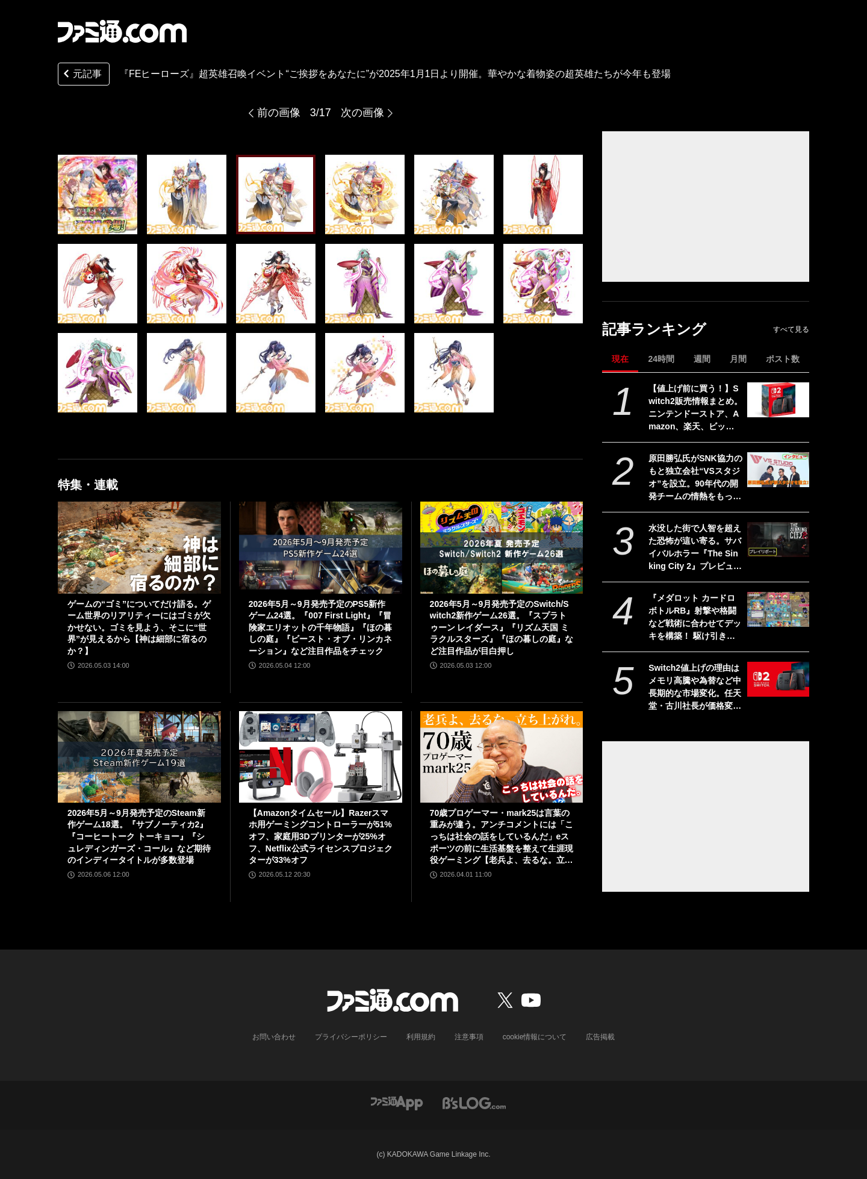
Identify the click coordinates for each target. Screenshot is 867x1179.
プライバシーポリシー (351, 1037)
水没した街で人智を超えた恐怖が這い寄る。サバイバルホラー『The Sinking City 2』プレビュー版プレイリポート (695, 548)
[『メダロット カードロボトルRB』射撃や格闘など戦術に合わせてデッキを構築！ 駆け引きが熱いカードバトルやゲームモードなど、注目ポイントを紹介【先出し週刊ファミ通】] (778, 609)
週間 (702, 359)
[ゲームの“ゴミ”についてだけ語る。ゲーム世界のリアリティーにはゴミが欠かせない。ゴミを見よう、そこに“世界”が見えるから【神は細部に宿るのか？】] (139, 547)
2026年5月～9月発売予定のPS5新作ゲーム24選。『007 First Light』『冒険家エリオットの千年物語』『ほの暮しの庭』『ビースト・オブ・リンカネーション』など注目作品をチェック (320, 627)
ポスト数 (783, 359)
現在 (620, 359)
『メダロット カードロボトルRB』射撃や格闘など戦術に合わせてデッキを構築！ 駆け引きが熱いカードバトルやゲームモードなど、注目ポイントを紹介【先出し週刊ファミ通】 (694, 617)
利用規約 (420, 1037)
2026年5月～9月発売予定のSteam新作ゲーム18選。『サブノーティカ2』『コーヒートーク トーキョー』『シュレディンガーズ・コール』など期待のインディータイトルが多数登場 (139, 836)
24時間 (661, 359)
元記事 (81, 75)
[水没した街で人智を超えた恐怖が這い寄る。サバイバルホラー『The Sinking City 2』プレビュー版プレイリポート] (778, 539)
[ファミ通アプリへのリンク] (397, 1102)
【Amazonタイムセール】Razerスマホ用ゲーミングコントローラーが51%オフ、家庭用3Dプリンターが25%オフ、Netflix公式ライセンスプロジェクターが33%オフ (321, 836)
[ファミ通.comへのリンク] (122, 31)
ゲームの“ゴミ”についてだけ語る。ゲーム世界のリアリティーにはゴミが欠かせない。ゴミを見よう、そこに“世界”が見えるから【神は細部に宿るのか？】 (139, 627)
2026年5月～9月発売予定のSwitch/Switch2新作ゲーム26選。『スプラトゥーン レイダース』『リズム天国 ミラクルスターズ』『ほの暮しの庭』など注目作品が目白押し (501, 627)
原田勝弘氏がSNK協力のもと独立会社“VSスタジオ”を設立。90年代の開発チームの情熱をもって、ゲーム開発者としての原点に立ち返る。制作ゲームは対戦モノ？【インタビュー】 (695, 478)
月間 (738, 359)
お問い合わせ (274, 1037)
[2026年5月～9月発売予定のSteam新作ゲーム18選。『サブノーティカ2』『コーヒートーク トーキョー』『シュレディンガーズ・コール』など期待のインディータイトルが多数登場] (139, 757)
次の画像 (362, 113)
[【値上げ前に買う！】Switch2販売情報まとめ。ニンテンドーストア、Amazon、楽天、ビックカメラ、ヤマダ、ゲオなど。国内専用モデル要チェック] (778, 399)
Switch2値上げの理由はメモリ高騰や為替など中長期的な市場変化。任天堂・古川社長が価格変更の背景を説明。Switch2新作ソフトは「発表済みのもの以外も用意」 (694, 687)
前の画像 (278, 113)
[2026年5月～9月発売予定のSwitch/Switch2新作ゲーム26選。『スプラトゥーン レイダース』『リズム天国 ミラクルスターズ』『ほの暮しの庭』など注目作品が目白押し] (501, 547)
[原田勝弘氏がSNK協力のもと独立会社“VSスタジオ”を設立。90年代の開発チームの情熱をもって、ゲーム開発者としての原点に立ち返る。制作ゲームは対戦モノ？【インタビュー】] (778, 469)
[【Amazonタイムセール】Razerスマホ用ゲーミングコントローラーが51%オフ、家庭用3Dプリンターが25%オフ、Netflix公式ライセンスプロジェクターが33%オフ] (320, 757)
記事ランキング (654, 329)
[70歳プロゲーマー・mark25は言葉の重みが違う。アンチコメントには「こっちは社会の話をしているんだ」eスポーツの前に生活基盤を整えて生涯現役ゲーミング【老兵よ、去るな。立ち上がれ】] (501, 757)
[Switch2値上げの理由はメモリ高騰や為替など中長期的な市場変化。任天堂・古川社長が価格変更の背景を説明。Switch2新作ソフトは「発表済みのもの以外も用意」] (778, 679)
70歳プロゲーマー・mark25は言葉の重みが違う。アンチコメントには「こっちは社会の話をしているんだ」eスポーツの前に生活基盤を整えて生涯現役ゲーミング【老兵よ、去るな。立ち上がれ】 (501, 837)
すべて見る (791, 329)
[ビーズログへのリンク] (474, 1102)
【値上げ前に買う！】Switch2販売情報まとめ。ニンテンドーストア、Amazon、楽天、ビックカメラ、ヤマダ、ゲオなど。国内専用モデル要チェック (695, 408)
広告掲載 (600, 1037)
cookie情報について (535, 1037)
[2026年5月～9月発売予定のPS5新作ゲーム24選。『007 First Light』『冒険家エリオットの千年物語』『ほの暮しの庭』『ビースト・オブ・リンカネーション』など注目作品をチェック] (320, 547)
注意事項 (469, 1037)
